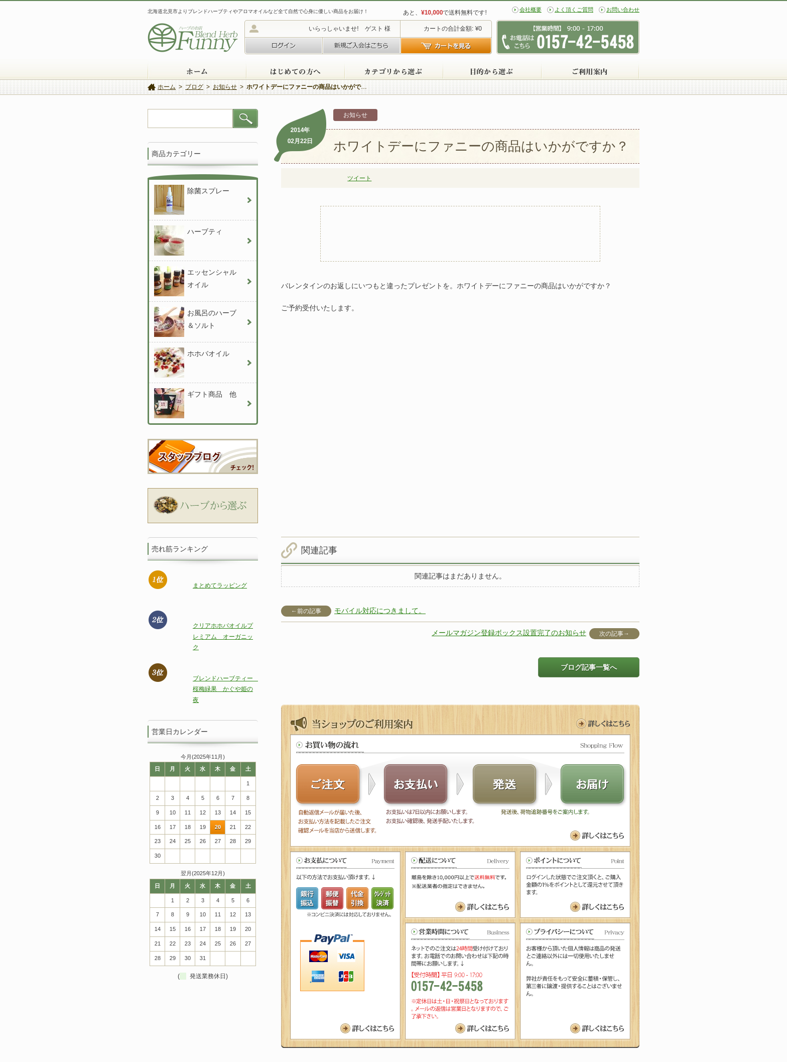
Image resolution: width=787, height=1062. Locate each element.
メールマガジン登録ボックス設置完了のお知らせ (509, 633)
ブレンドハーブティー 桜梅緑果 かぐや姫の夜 (226, 689)
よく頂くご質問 (574, 10)
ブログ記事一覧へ (589, 667)
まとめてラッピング (220, 585)
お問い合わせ (622, 10)
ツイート (359, 178)
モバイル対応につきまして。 (380, 611)
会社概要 (530, 10)
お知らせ (355, 115)
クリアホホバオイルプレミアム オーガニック (223, 636)
